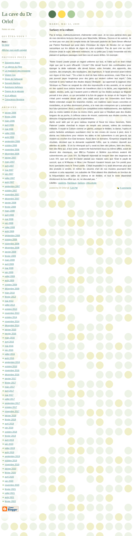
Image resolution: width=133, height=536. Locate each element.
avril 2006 (9, 125)
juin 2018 (9, 428)
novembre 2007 (12, 194)
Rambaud (71, 183)
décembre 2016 (12, 374)
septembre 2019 (12, 456)
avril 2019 (9, 440)
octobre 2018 (11, 432)
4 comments (125, 188)
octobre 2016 (11, 366)
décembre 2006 (12, 154)
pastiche (62, 183)
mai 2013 (9, 301)
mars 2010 (10, 293)
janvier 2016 (10, 333)
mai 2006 (9, 129)
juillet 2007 (10, 178)
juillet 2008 (10, 227)
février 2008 (10, 207)
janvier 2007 (10, 158)
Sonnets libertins (12, 83)
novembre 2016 (12, 370)
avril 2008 (9, 215)
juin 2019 (9, 444)
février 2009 (10, 256)
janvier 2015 (10, 329)
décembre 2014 (12, 325)
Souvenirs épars (12, 62)
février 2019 (10, 436)
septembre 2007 (12, 186)
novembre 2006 (12, 149)
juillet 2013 (10, 305)
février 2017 (10, 383)
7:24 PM (74, 188)
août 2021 (9, 497)
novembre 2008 (12, 243)
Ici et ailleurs (10, 95)
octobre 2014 (11, 317)
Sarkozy (81, 183)
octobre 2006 (11, 145)
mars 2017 (10, 387)
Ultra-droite (91, 183)
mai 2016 (9, 346)
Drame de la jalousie (14, 91)
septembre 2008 (12, 235)
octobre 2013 (11, 309)
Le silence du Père (13, 67)
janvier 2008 (10, 202)
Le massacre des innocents (17, 71)
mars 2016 (10, 338)
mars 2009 (10, 260)
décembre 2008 (12, 247)
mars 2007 (10, 162)
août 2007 (9, 182)
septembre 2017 (12, 403)
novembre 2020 (12, 485)
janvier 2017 (10, 378)
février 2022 (10, 501)
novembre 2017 (12, 411)
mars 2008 (10, 211)
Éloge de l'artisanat (14, 79)
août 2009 (9, 280)
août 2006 (9, 137)
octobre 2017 (11, 407)
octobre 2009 (11, 284)
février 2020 (10, 472)
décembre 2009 (12, 288)
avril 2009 (9, 264)
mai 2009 (9, 268)
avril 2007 (9, 166)
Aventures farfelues (14, 87)
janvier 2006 (10, 113)
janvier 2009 (10, 252)
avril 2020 (9, 477)
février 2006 (10, 117)
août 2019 (9, 452)
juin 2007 (9, 174)
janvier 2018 (10, 415)
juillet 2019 (10, 448)
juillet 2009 (10, 276)
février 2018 (10, 419)
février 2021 (10, 489)
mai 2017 (9, 395)
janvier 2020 (10, 469)
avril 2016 (9, 342)
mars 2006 (10, 121)
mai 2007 (9, 170)
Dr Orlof (5, 45)
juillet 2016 (10, 354)
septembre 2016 (12, 362)
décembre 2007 (12, 199)
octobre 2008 (11, 239)
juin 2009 (9, 272)
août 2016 (9, 358)
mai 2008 (9, 219)
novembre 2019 (12, 464)
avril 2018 (9, 424)
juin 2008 (9, 223)
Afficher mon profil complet (14, 50)
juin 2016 (9, 350)
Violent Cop (10, 75)
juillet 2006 (10, 133)
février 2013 (10, 297)
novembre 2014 (12, 321)
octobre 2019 (11, 460)
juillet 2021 (10, 493)
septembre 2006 (12, 141)
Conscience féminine (14, 99)
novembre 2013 (12, 313)
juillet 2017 (10, 399)
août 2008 (9, 231)
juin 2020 (9, 481)
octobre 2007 (11, 190)
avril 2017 (9, 391)
